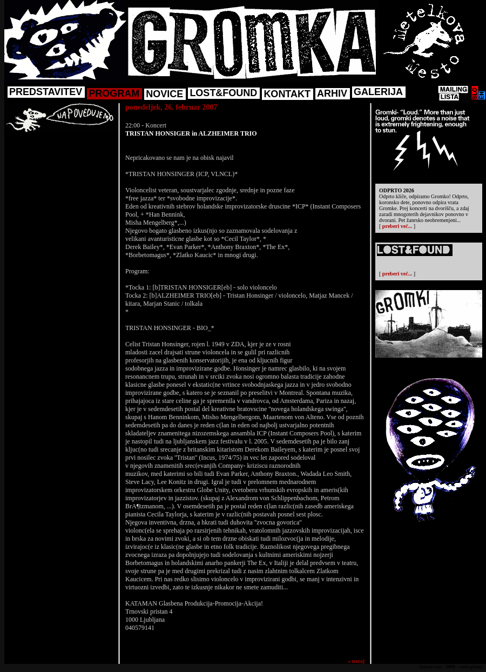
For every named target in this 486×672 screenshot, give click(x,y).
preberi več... (397, 226)
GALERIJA (378, 91)
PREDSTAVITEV (45, 91)
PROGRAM (114, 93)
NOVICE (164, 94)
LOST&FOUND (223, 93)
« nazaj (356, 661)
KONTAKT (287, 94)
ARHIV (332, 93)
